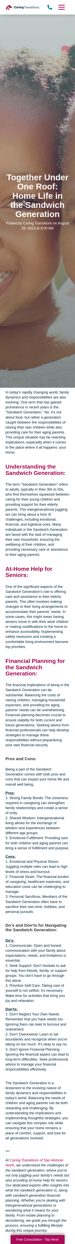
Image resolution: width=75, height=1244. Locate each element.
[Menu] (61, 7)
